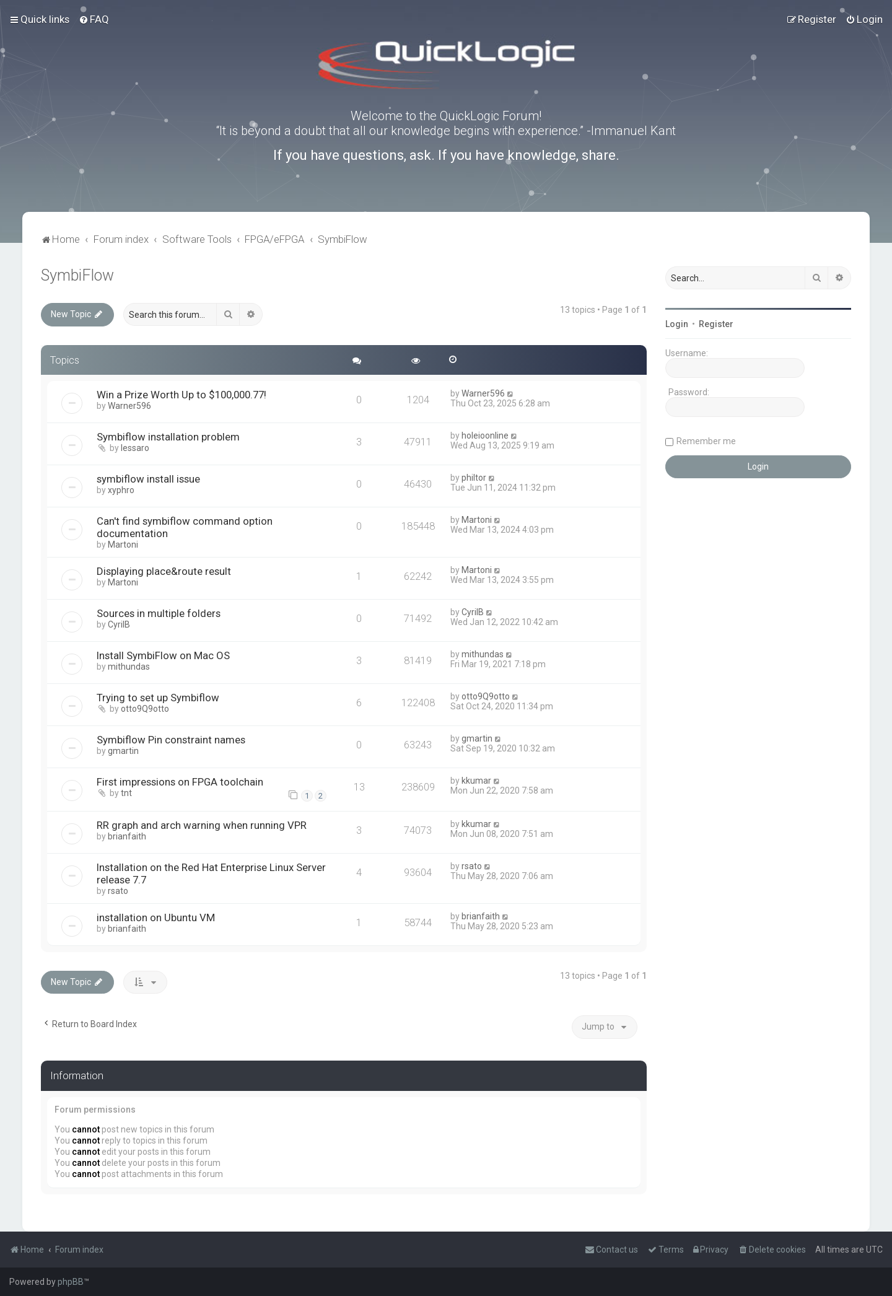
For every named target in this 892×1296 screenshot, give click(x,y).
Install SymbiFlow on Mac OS (163, 655)
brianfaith (127, 836)
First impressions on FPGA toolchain (180, 782)
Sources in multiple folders (159, 613)
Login (676, 324)
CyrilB (119, 624)
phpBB (71, 1282)
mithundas (129, 667)
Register (716, 324)
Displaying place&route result (164, 571)
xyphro (121, 490)
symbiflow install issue (148, 479)
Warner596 (129, 406)
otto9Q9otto (145, 709)
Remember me (706, 441)
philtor (473, 478)
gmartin (123, 751)
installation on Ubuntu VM (156, 917)
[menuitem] (94, 19)
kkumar (476, 781)
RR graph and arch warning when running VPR (202, 825)
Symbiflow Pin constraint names (171, 739)
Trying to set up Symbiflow (158, 697)
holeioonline (485, 435)
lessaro (135, 448)
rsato (118, 891)
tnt (126, 793)
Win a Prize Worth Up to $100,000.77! (181, 394)
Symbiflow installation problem (168, 437)
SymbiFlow (77, 275)
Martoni (123, 544)
